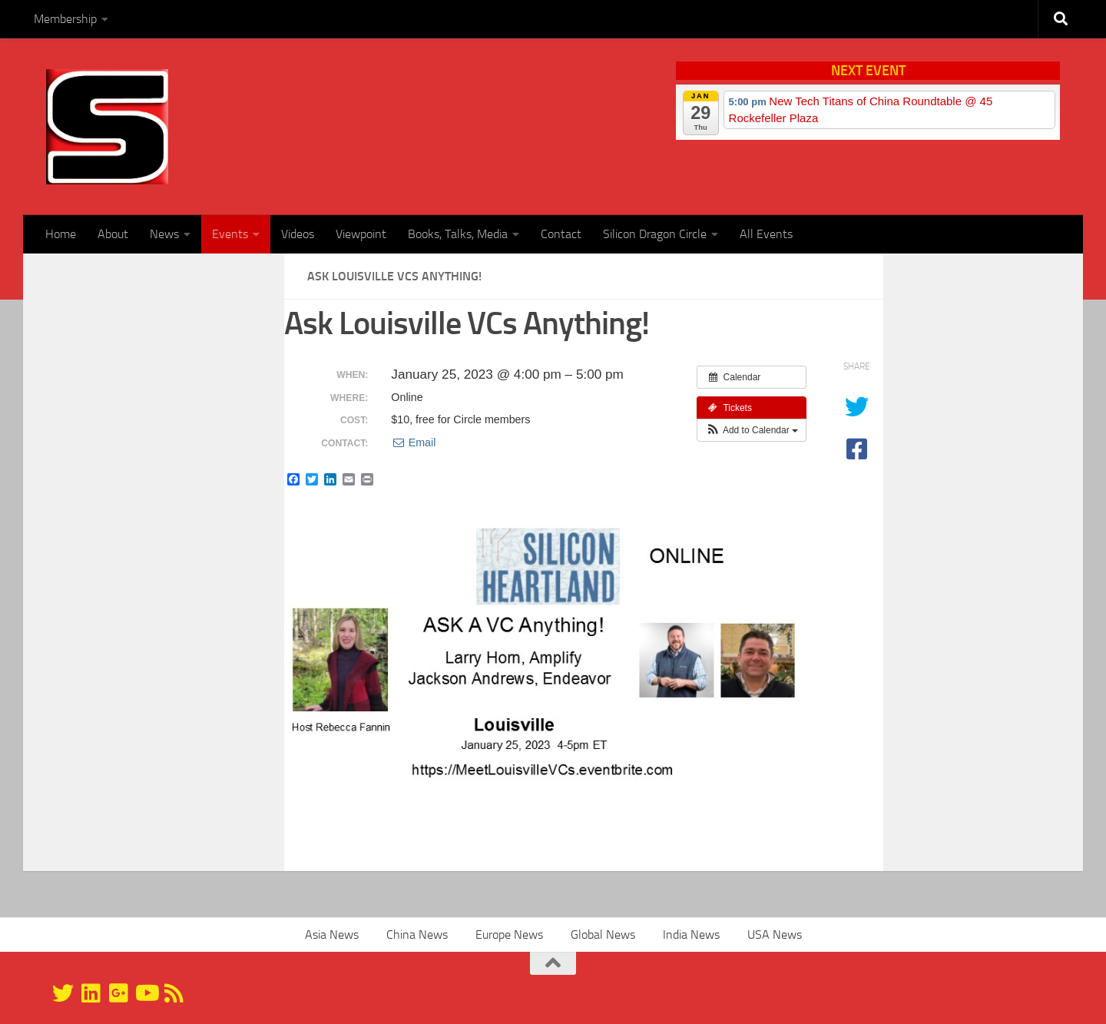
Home (60, 234)
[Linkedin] (90, 993)
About (113, 234)
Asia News (332, 934)
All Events (766, 234)
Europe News (509, 934)
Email (413, 442)
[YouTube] (146, 993)
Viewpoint (361, 234)
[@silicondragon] (63, 993)
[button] (751, 430)
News (164, 234)
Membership (65, 19)
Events (230, 234)
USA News (774, 934)
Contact (561, 234)
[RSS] (173, 993)
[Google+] (118, 993)
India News (691, 934)
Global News (603, 934)
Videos (297, 234)
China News (417, 934)
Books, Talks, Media (458, 234)
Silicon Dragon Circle (655, 234)
